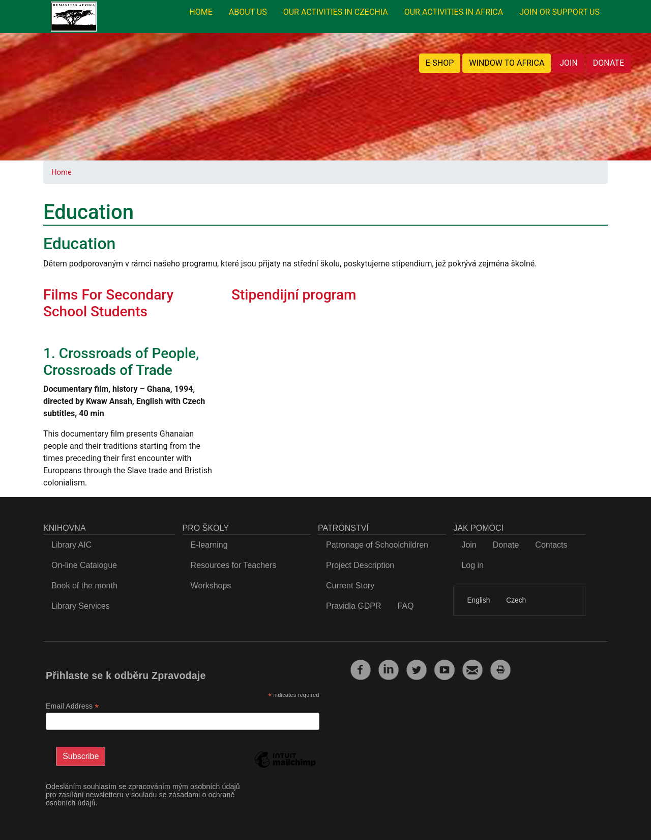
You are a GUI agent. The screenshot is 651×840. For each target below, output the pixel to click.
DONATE (608, 63)
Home (61, 172)
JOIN (568, 63)
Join (468, 544)
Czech (516, 600)
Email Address (72, 706)
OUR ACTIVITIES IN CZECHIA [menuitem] (335, 12)
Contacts (551, 544)
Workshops (211, 585)
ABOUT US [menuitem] (248, 12)
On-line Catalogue (84, 565)
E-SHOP (440, 63)
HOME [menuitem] (200, 12)
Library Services (80, 606)
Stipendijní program (293, 294)
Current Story (350, 585)
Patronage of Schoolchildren (377, 544)
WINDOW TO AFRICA (506, 63)
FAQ (405, 606)
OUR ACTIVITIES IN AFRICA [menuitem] (454, 12)
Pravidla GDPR (353, 606)
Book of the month (84, 585)
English (478, 600)
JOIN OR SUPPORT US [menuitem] (559, 12)
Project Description (360, 565)
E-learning (209, 544)
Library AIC (71, 544)
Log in (472, 565)
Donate (506, 544)
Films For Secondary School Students (108, 303)
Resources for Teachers (234, 565)
